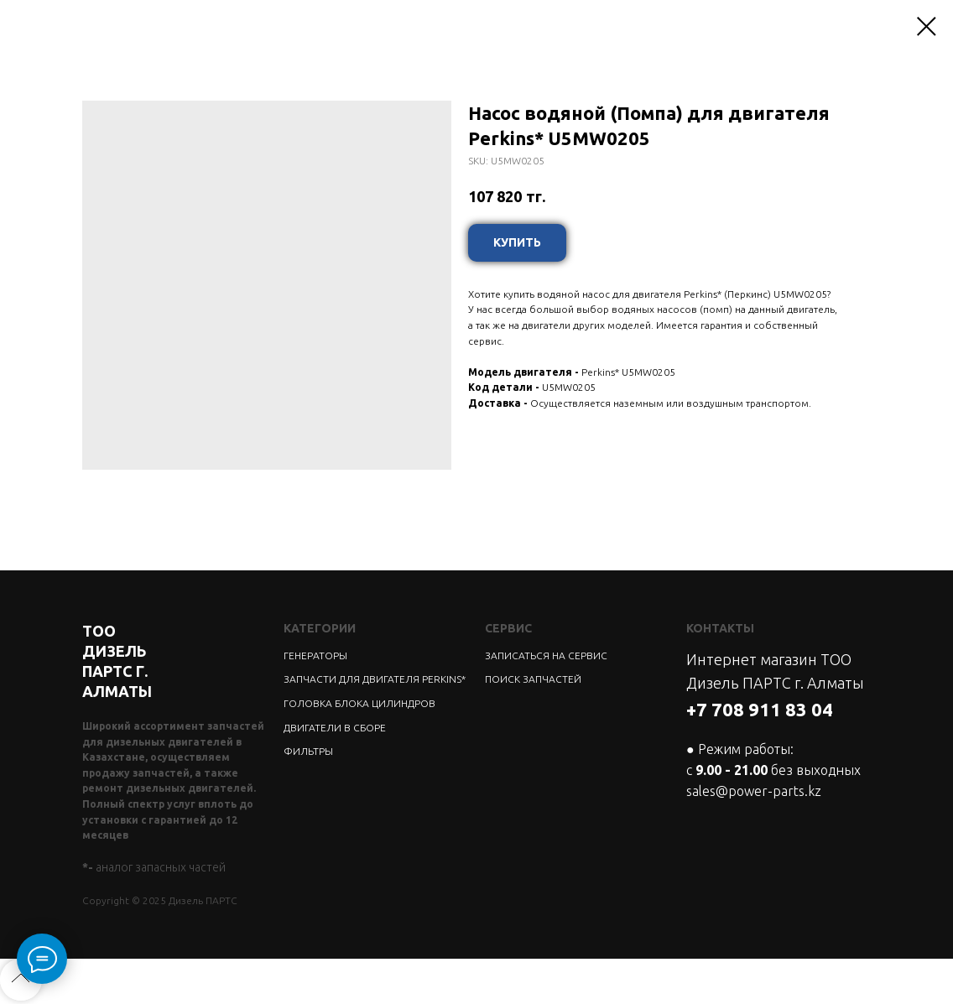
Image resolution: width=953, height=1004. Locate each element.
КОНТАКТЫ (720, 628)
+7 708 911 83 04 (759, 709)
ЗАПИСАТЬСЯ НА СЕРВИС (546, 655)
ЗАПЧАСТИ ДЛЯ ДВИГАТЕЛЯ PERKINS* (375, 679)
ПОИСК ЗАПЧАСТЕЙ (533, 679)
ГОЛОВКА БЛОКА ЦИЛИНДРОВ (359, 703)
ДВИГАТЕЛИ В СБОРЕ (335, 727)
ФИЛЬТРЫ (308, 751)
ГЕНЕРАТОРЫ (315, 655)
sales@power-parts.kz (753, 791)
